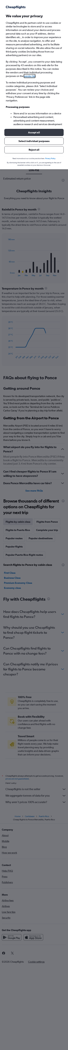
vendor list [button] (29, 76)
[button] (34, 132)
